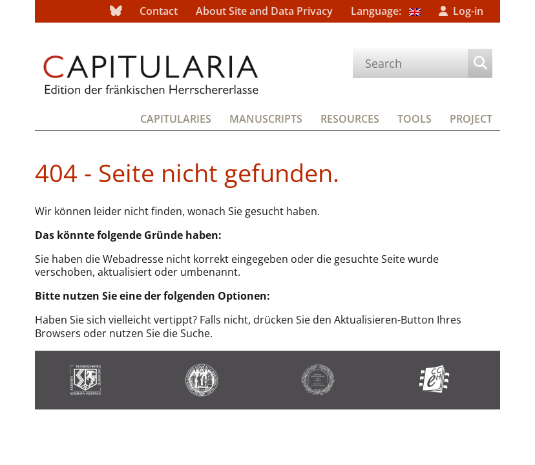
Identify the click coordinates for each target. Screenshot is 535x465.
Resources (349, 119)
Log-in (468, 11)
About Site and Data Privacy (264, 11)
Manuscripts (265, 119)
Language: (386, 11)
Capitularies (175, 119)
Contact (159, 11)
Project (471, 119)
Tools (414, 119)
